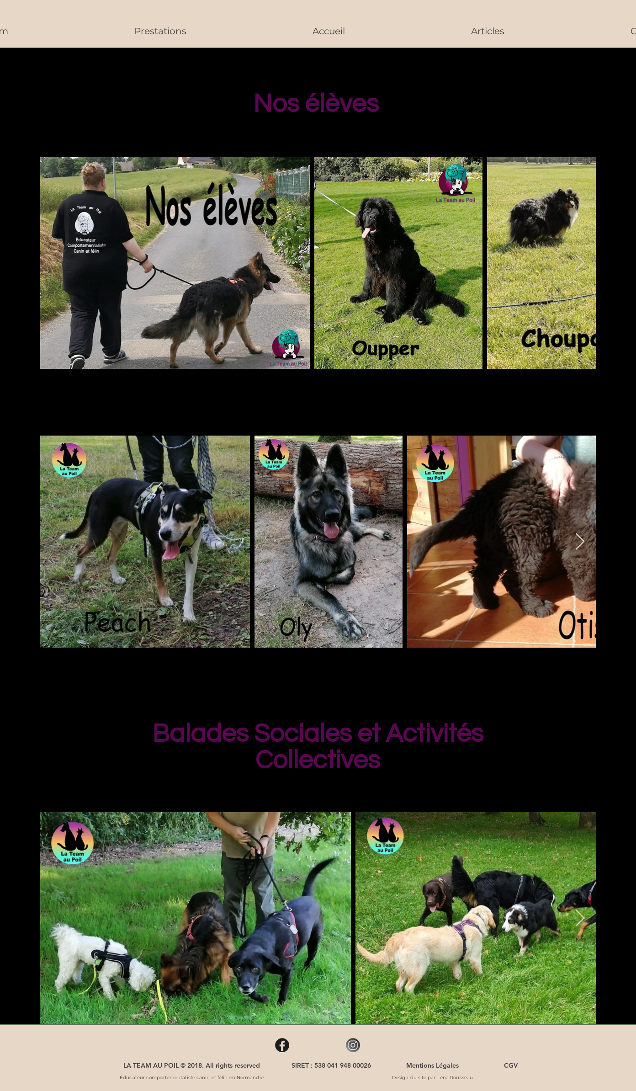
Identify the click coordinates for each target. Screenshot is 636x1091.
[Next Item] (580, 263)
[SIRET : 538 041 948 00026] (331, 1065)
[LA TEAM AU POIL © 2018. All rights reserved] (191, 1065)
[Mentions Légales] (432, 1065)
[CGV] (510, 1065)
